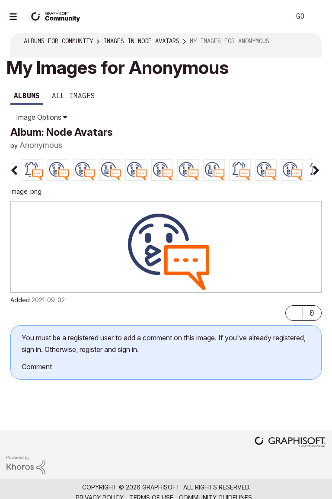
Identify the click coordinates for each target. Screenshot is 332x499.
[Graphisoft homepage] (290, 441)
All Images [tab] (73, 95)
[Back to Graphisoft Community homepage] (57, 15)
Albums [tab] (27, 95)
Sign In (318, 16)
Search (274, 16)
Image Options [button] (38, 117)
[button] (294, 311)
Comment (37, 366)
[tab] (32, 169)
